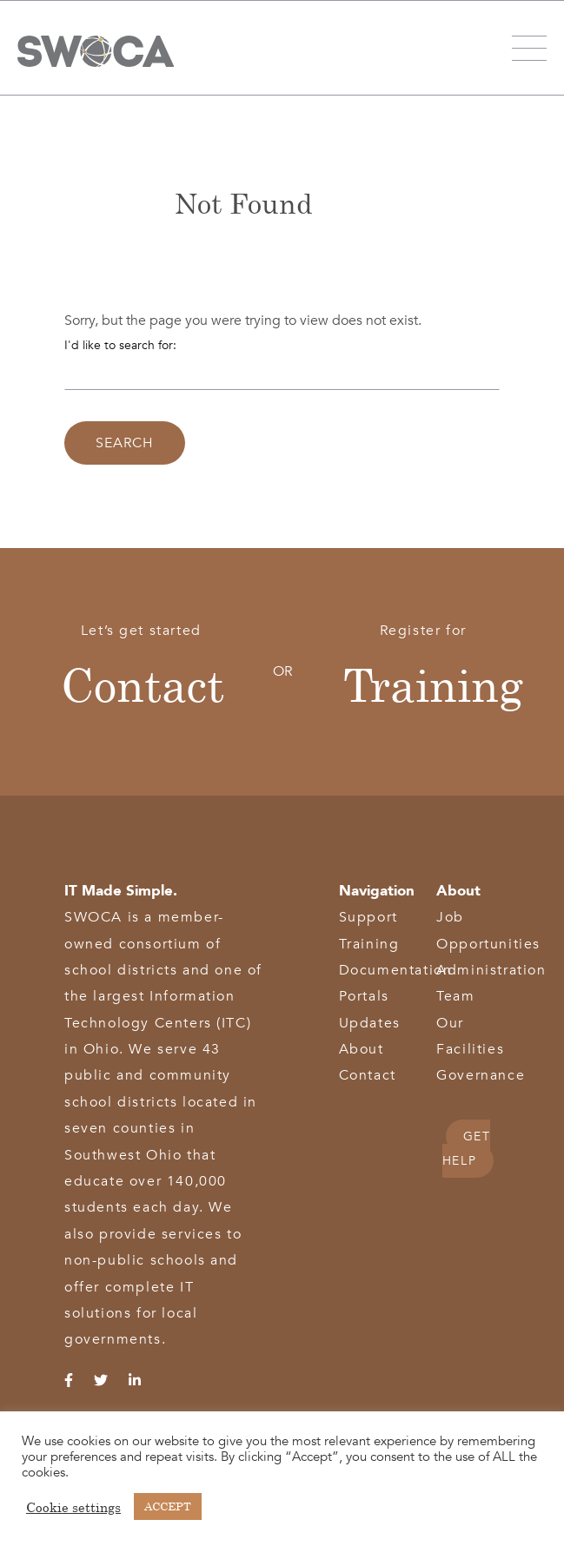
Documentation (396, 970)
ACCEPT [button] (167, 1506)
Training (433, 684)
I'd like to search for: (120, 345)
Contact (142, 684)
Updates (370, 1023)
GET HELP (466, 1148)
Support (368, 917)
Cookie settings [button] (73, 1507)
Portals (364, 996)
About (361, 1049)
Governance (480, 1075)
